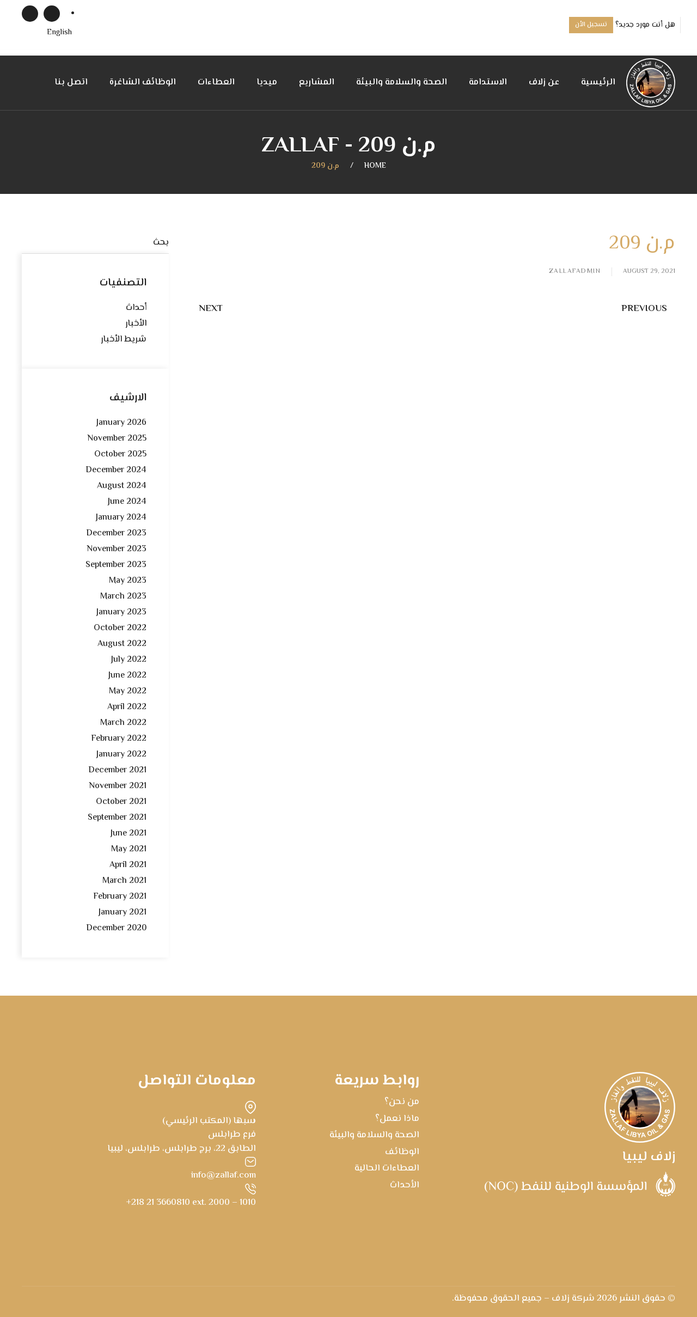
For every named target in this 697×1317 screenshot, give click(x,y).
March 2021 (124, 881)
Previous (644, 309)
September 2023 (115, 565)
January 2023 (121, 612)
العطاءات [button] (216, 82)
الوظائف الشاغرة (142, 82)
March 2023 (123, 596)
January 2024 (121, 518)
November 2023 (116, 549)
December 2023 (116, 533)
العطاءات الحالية (386, 1168)
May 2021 (128, 849)
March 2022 (123, 723)
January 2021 (122, 912)
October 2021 (121, 802)
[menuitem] (59, 33)
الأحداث (404, 1185)
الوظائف (402, 1152)
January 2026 (121, 423)
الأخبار (135, 324)
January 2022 (121, 754)
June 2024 (127, 502)
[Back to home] (650, 83)
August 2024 (121, 486)
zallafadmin (575, 272)
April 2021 (127, 865)
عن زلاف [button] (544, 82)
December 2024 (115, 470)
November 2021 (117, 786)
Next (211, 309)
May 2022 (127, 691)
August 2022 (121, 644)
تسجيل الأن (591, 25)
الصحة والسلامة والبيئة (401, 82)
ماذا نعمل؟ (397, 1119)
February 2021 (119, 897)
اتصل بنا (71, 82)
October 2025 (120, 454)
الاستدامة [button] (488, 82)
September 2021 (117, 818)
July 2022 (128, 660)
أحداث (136, 308)
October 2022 (120, 628)
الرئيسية (598, 82)
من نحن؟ (401, 1102)
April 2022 (126, 707)
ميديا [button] (266, 82)
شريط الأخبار (123, 339)
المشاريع (316, 82)
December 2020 (116, 928)
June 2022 (127, 675)
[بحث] (95, 243)
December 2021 (117, 770)
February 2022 (118, 739)
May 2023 (127, 581)
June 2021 (128, 833)
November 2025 (116, 439)
